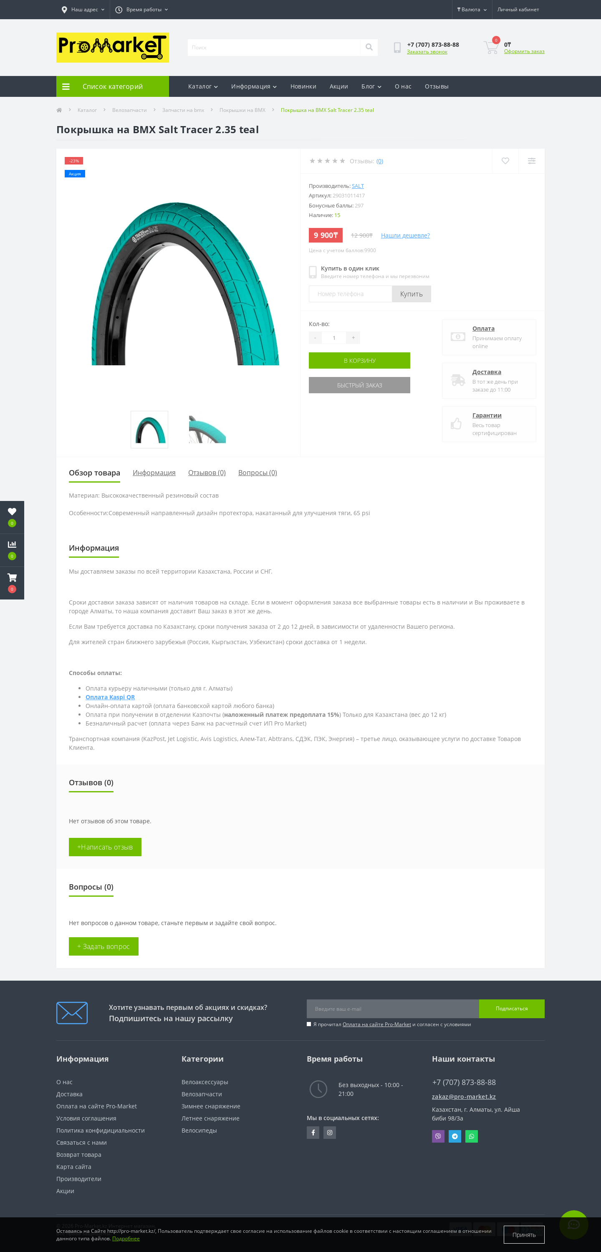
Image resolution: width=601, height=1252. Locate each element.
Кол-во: (319, 324)
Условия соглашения (86, 1118)
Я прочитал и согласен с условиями (392, 1024)
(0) (379, 161)
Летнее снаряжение (211, 1118)
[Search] (369, 47)
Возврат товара (78, 1154)
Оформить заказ (524, 51)
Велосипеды (199, 1130)
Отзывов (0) (207, 472)
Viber (438, 1136)
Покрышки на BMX (242, 110)
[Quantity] (333, 337)
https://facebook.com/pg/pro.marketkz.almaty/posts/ (313, 1133)
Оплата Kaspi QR (110, 697)
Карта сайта (73, 1167)
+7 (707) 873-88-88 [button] (464, 1082)
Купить (411, 293)
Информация (254, 86)
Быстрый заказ (359, 385)
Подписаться (512, 1008)
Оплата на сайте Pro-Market (377, 1024)
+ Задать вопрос (103, 946)
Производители (78, 1179)
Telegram (455, 1136)
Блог (371, 86)
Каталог (203, 86)
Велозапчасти (129, 110)
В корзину (360, 360)
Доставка (486, 372)
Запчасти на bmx (183, 110)
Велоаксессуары (205, 1082)
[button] (12, 583)
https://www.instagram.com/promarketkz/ (329, 1133)
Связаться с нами (81, 1142)
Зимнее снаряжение (211, 1106)
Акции (339, 86)
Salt (358, 186)
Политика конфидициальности (100, 1130)
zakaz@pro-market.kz (464, 1096)
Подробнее (126, 1238)
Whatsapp (471, 1136)
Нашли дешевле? (405, 235)
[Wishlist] (505, 161)
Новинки (303, 86)
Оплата (483, 328)
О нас (403, 86)
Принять (524, 1235)
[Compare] (531, 161)
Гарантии (487, 415)
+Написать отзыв (105, 847)
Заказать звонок (427, 51)
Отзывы (437, 86)
